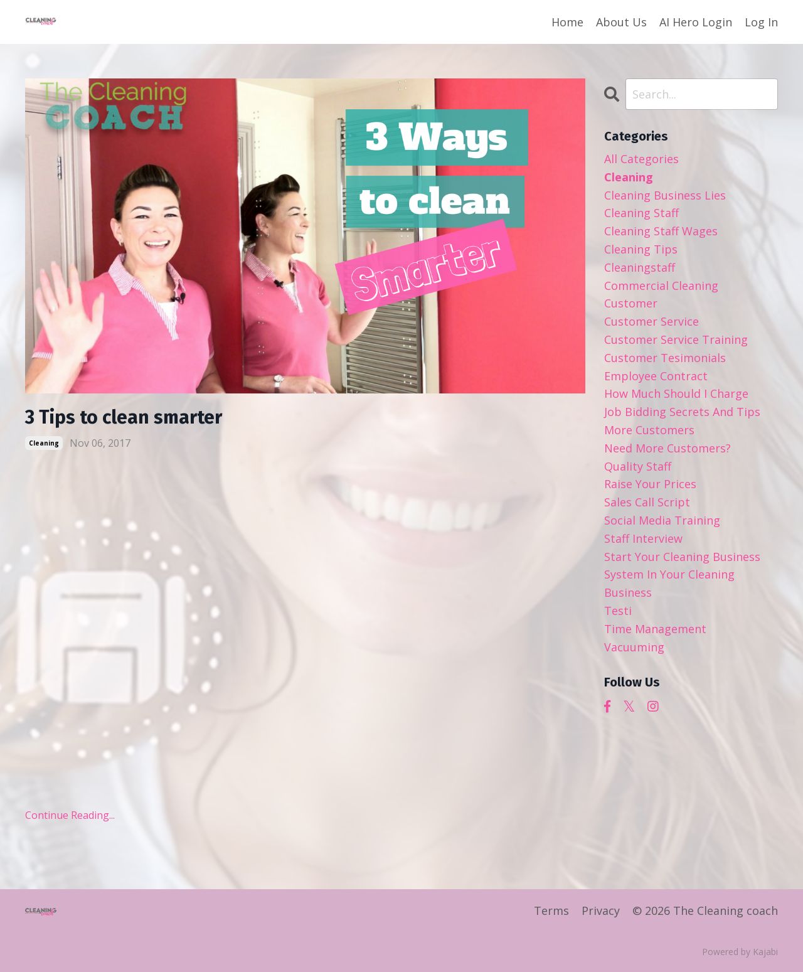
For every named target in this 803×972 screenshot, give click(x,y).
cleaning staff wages (661, 230)
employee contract (656, 375)
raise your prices (650, 483)
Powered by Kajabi (740, 952)
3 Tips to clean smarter (123, 417)
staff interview (643, 538)
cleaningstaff (639, 267)
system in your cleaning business (669, 583)
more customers (649, 429)
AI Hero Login (695, 21)
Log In (761, 21)
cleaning (44, 443)
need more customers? (667, 448)
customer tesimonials (665, 357)
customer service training (676, 339)
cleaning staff (641, 212)
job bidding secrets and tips (682, 411)
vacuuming (634, 646)
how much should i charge (676, 393)
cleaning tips (641, 249)
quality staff (637, 466)
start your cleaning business (682, 556)
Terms (551, 910)
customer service (651, 321)
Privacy (601, 910)
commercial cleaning (661, 285)
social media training (662, 520)
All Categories (641, 158)
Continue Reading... (70, 815)
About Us (621, 21)
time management (655, 628)
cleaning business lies (665, 195)
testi (618, 610)
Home (567, 21)
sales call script (647, 502)
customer (630, 303)
